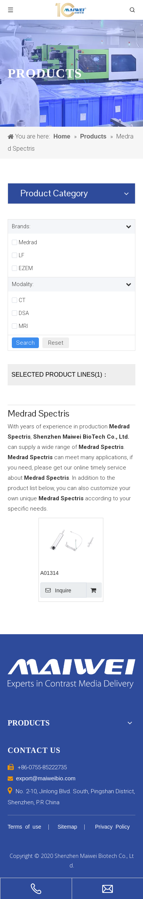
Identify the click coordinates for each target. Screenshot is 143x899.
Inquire (55, 590)
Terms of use (24, 827)
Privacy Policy (112, 827)
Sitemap (67, 827)
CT (22, 300)
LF (21, 255)
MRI (23, 326)
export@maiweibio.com (46, 778)
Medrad (28, 242)
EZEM (26, 268)
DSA (24, 313)
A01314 (49, 573)
